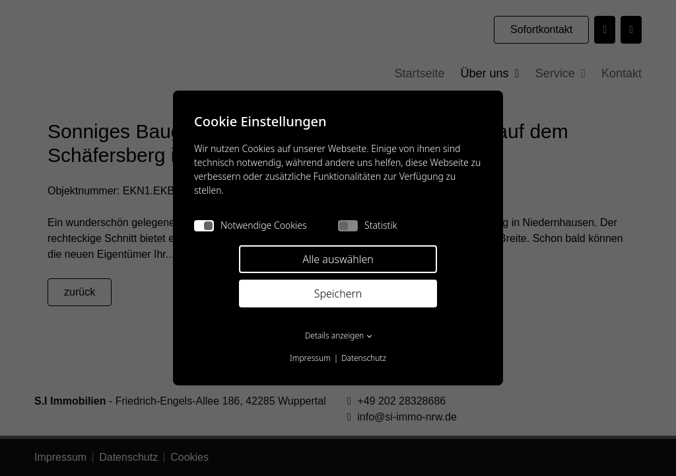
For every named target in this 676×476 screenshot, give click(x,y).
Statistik (367, 225)
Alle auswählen (338, 259)
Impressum (310, 358)
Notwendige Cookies (250, 225)
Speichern (338, 293)
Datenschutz (363, 358)
